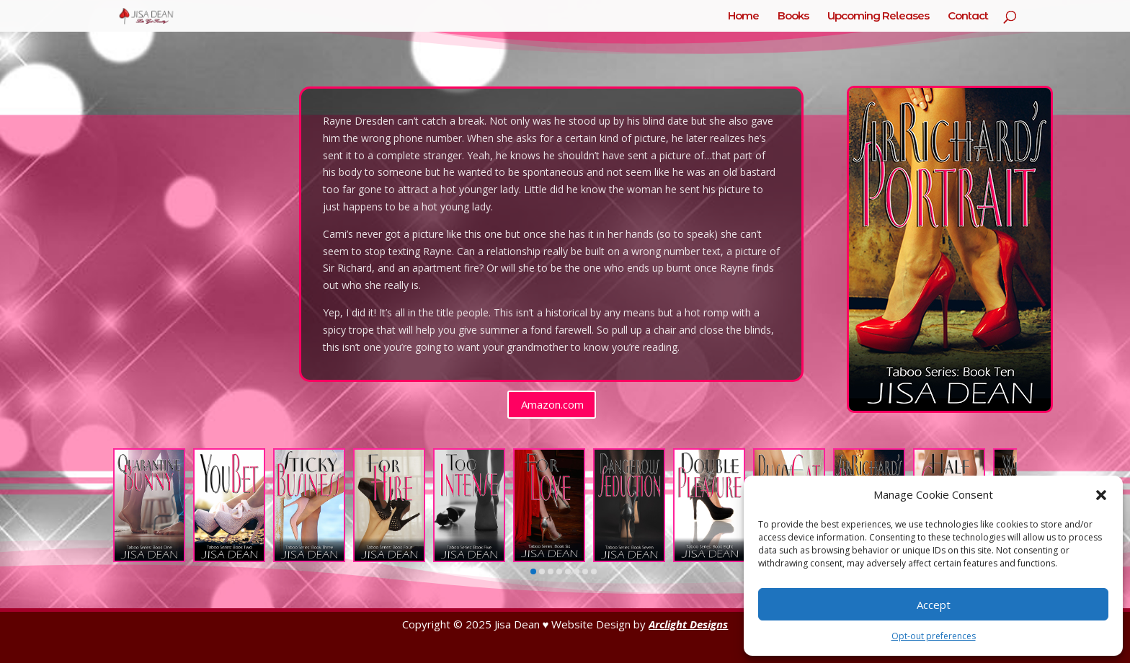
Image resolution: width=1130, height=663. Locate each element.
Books (793, 16)
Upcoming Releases (878, 16)
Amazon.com (552, 404)
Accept (934, 604)
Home (743, 16)
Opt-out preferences (933, 636)
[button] (1101, 495)
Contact (968, 16)
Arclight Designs (688, 624)
